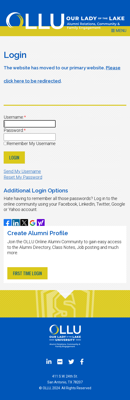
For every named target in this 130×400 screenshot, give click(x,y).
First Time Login (27, 273)
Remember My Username (31, 143)
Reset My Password (23, 177)
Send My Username (22, 171)
